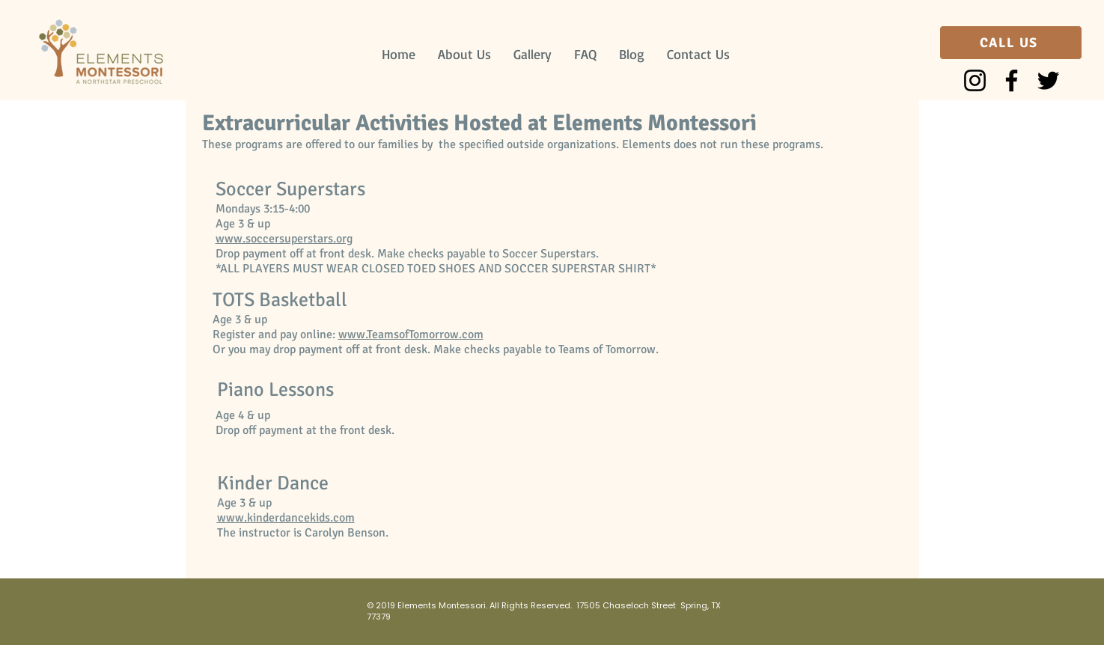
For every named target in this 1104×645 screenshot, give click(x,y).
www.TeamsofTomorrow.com (411, 334)
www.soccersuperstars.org (284, 238)
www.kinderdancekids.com (286, 517)
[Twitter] (1048, 80)
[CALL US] (1010, 42)
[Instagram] (974, 80)
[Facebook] (1011, 80)
